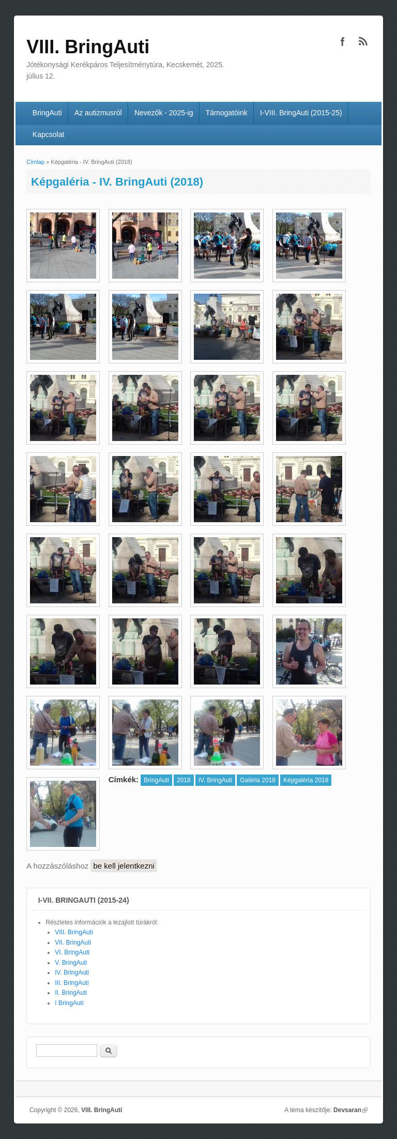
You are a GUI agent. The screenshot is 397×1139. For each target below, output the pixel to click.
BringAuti (47, 113)
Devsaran (350, 1110)
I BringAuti (69, 1003)
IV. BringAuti (215, 780)
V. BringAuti (71, 962)
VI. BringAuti (72, 952)
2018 (184, 780)
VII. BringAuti (73, 942)
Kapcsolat (48, 134)
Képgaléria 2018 (305, 780)
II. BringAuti (71, 992)
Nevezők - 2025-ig (163, 113)
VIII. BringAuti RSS (363, 41)
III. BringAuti (71, 982)
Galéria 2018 (258, 780)
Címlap (35, 162)
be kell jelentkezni (123, 865)
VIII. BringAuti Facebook (342, 41)
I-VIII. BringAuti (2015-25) (301, 113)
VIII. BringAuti (74, 932)
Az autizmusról (98, 113)
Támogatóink (227, 113)
